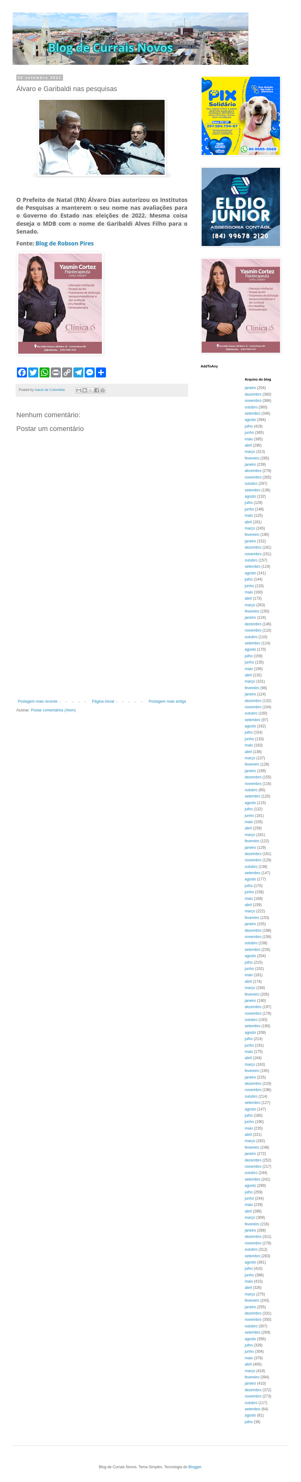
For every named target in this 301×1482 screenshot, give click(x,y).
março (250, 451)
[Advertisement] (59, 632)
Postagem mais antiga (167, 701)
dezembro (253, 394)
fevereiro (252, 458)
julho (249, 426)
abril (248, 445)
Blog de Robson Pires (64, 243)
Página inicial (103, 701)
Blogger (194, 1467)
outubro (251, 407)
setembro (253, 413)
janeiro (250, 388)
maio (249, 439)
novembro (253, 400)
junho (249, 432)
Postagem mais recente (37, 701)
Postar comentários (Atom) (53, 710)
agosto (250, 420)
